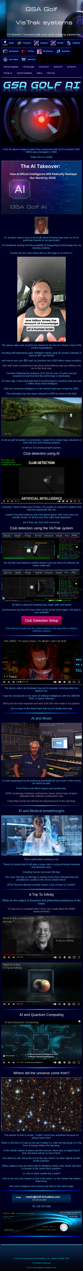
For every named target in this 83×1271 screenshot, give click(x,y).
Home (8, 43)
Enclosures (11, 51)
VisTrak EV (58, 67)
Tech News (10, 59)
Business (63, 51)
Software (73, 43)
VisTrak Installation (11, 67)
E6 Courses (45, 51)
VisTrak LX (8, 73)
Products (24, 43)
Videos (39, 73)
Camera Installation (24, 73)
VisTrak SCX (44, 67)
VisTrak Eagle (28, 67)
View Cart (28, 59)
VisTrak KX (71, 67)
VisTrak (57, 43)
